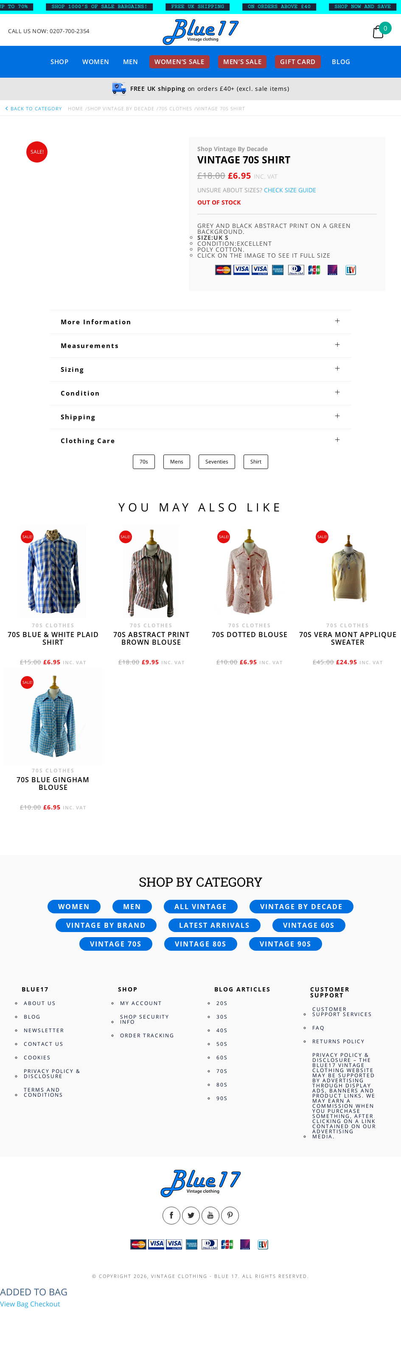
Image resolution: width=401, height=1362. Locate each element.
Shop (59, 61)
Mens (176, 461)
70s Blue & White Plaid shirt (53, 638)
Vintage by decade (301, 906)
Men (130, 61)
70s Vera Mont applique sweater (348, 638)
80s (222, 1084)
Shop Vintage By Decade (120, 108)
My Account (141, 1003)
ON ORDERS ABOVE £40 (285, 7)
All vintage (200, 906)
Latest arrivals (214, 925)
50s (222, 1043)
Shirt (255, 461)
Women (95, 61)
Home (75, 108)
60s (222, 1057)
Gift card (298, 61)
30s (222, 1016)
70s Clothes (175, 108)
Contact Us (44, 1043)
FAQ (318, 1027)
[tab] (200, 322)
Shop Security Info (144, 1019)
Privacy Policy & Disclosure (52, 1073)
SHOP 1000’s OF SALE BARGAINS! (106, 7)
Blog (341, 61)
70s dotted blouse (250, 634)
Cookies (37, 1057)
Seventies (216, 461)
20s (222, 1003)
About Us (40, 1003)
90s (222, 1098)
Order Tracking (147, 1035)
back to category (33, 108)
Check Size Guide (290, 190)
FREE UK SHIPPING (203, 7)
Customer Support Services (342, 1011)
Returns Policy (338, 1041)
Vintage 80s (201, 944)
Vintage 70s (116, 944)
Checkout (45, 1304)
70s (144, 461)
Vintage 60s (309, 925)
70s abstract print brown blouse (151, 638)
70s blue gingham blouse (53, 783)
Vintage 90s (285, 944)
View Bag (14, 1304)
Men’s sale (242, 61)
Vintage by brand (106, 925)
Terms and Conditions (43, 1092)
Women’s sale (179, 61)
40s (222, 1030)
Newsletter (44, 1030)
